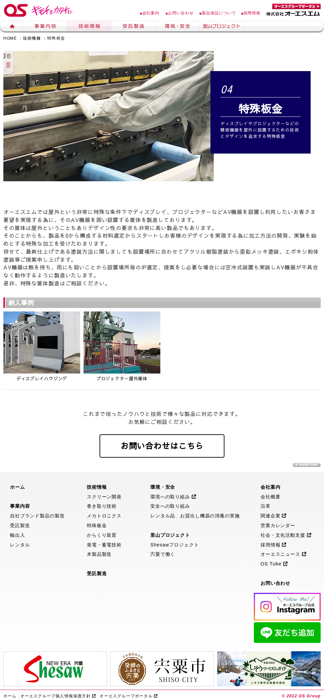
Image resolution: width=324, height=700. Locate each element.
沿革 (266, 506)
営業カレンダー (278, 525)
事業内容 (45, 27)
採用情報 (251, 13)
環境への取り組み (173, 496)
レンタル (20, 544)
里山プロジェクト (221, 27)
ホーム (11, 27)
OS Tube (274, 563)
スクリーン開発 (104, 496)
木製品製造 (99, 554)
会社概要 (270, 496)
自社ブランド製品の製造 (37, 515)
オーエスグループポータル (129, 696)
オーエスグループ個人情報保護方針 (58, 696)
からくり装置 (102, 535)
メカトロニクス (104, 515)
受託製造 (20, 525)
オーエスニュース (284, 554)
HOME (10, 38)
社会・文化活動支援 (286, 535)
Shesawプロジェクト (174, 544)
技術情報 (89, 27)
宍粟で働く (162, 554)
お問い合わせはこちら (162, 445)
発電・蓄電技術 (104, 544)
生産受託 (133, 27)
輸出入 (17, 535)
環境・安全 (177, 27)
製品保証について (217, 13)
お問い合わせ (180, 13)
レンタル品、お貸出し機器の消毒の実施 (195, 515)
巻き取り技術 (102, 506)
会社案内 (149, 13)
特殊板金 (97, 525)
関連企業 (274, 515)
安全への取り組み (170, 506)
